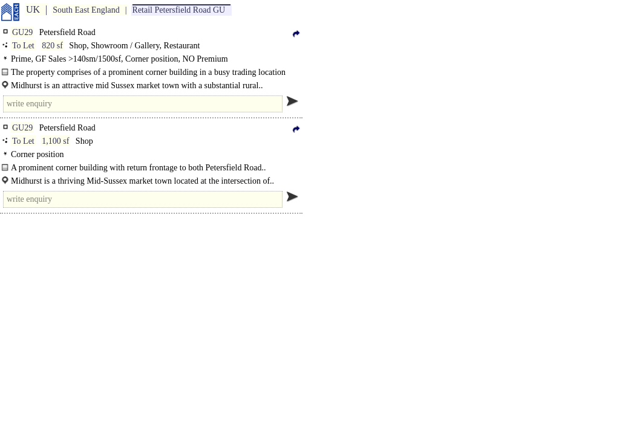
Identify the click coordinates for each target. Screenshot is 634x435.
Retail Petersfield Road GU (179, 9)
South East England (86, 9)
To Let (23, 45)
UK (33, 9)
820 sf (52, 45)
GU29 (22, 32)
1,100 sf (55, 141)
